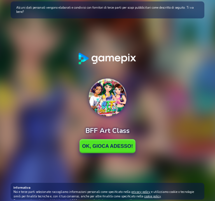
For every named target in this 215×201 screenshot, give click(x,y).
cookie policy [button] (152, 196)
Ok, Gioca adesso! (107, 146)
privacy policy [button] (140, 192)
